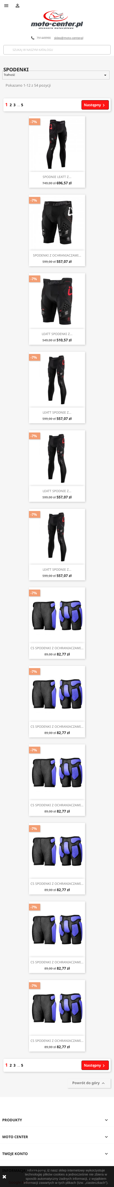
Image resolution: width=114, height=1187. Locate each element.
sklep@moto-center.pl (68, 38)
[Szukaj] (57, 49)
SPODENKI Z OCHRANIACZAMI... (57, 255)
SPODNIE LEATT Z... (57, 177)
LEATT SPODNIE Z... (57, 412)
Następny (95, 105)
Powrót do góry (89, 1083)
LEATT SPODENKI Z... (57, 334)
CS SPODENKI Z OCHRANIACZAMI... (57, 648)
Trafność (56, 75)
